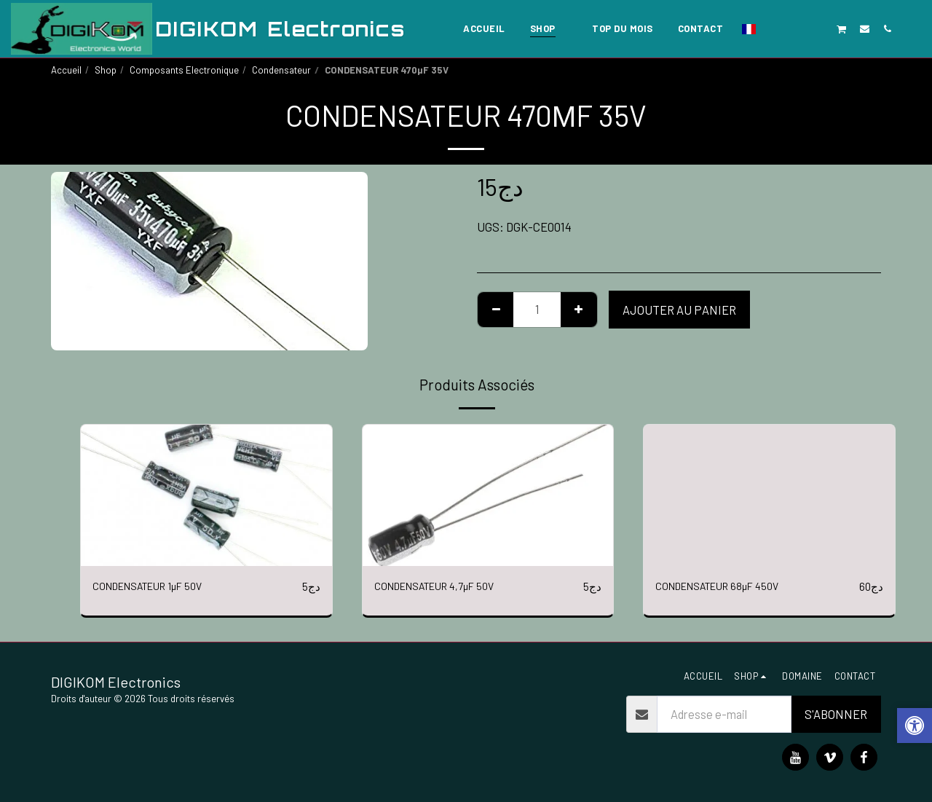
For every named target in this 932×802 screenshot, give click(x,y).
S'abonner (836, 714)
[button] (773, 28)
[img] (206, 495)
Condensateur (281, 70)
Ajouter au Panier (679, 309)
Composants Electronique (184, 70)
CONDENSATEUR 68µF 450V (728, 586)
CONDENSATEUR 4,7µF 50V (445, 586)
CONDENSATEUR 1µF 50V (158, 586)
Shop (105, 70)
